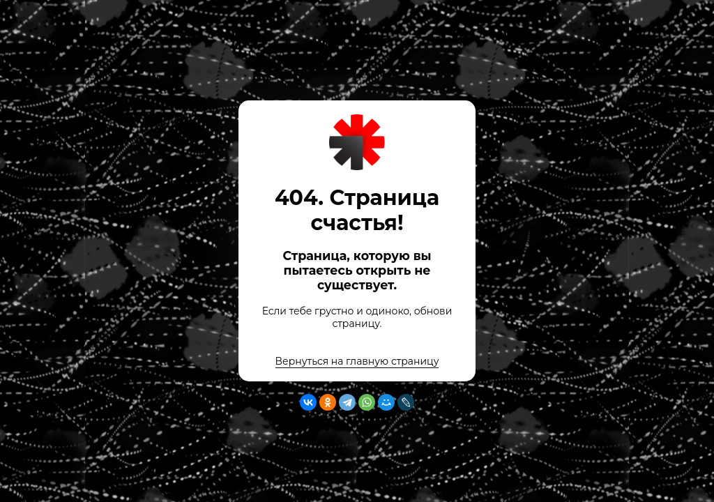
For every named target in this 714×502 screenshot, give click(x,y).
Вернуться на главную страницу (357, 361)
